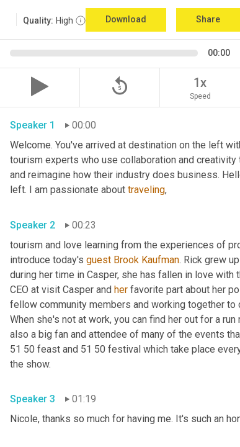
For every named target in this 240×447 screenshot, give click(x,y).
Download (125, 19)
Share (208, 19)
